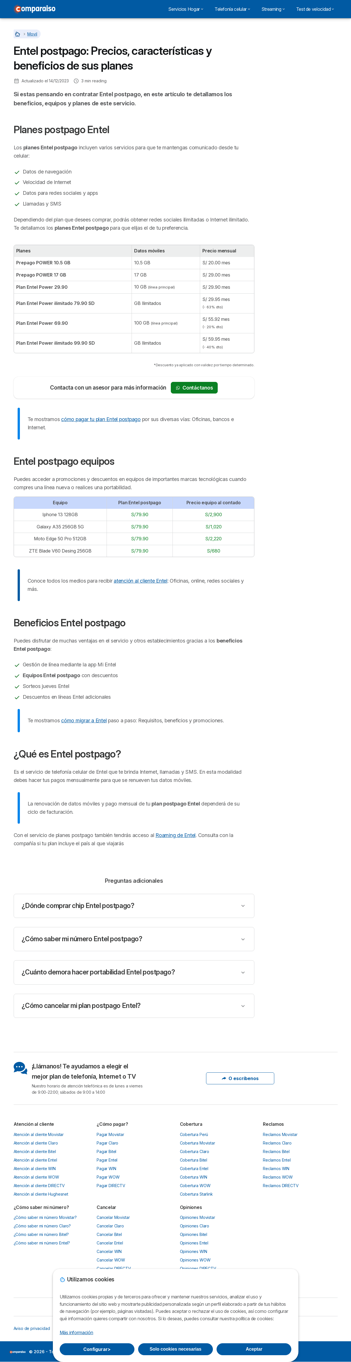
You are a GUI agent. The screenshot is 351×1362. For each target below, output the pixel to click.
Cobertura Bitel (193, 1160)
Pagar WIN (106, 1168)
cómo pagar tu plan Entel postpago (101, 419)
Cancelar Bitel (109, 1234)
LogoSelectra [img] (17, 1352)
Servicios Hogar (185, 9)
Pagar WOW (108, 1177)
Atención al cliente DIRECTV (39, 1185)
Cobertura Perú (194, 1134)
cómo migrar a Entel (84, 720)
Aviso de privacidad (32, 1328)
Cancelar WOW (111, 1260)
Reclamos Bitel (276, 1151)
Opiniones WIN (193, 1251)
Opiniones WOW (195, 1260)
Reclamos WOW (278, 1177)
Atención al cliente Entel (35, 1160)
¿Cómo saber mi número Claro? (42, 1225)
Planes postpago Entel (288, 43)
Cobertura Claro (194, 1151)
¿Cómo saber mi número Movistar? (45, 1217)
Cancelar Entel (110, 1242)
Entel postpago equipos (289, 54)
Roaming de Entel (175, 835)
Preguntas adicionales (288, 84)
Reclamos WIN (276, 1168)
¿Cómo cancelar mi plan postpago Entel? (81, 1006)
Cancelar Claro (110, 1225)
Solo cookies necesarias (176, 1349)
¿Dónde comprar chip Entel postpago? (78, 906)
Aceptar (254, 1349)
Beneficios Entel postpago (292, 64)
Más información (76, 1332)
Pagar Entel (107, 1160)
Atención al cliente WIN (35, 1168)
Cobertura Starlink (196, 1194)
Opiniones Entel (194, 1242)
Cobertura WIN (193, 1177)
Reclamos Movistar (280, 1134)
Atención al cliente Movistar (39, 1134)
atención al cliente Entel (140, 581)
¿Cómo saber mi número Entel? (42, 1242)
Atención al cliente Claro (36, 1143)
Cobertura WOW (195, 1185)
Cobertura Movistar (197, 1143)
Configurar (97, 1349)
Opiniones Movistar (197, 1217)
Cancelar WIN (109, 1251)
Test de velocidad (315, 9)
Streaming (273, 9)
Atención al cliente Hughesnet (41, 1194)
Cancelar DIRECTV (114, 1268)
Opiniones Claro (194, 1225)
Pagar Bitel (106, 1151)
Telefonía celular (232, 9)
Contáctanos (194, 388)
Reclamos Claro (277, 1143)
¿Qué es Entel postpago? (291, 74)
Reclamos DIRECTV (281, 1185)
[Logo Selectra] (35, 9)
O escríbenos (240, 1078)
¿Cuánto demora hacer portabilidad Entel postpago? (98, 972)
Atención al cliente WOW (36, 1177)
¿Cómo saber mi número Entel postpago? (82, 939)
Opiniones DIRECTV (198, 1268)
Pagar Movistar (110, 1134)
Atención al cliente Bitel (35, 1151)
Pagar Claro (107, 1143)
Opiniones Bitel (193, 1234)
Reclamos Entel (277, 1160)
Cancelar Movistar (113, 1217)
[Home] (18, 34)
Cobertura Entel (194, 1168)
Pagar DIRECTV (111, 1185)
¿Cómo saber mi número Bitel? (41, 1234)
